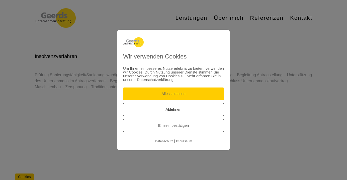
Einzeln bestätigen (173, 125)
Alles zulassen (173, 94)
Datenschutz (164, 141)
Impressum (184, 141)
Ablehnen (173, 109)
